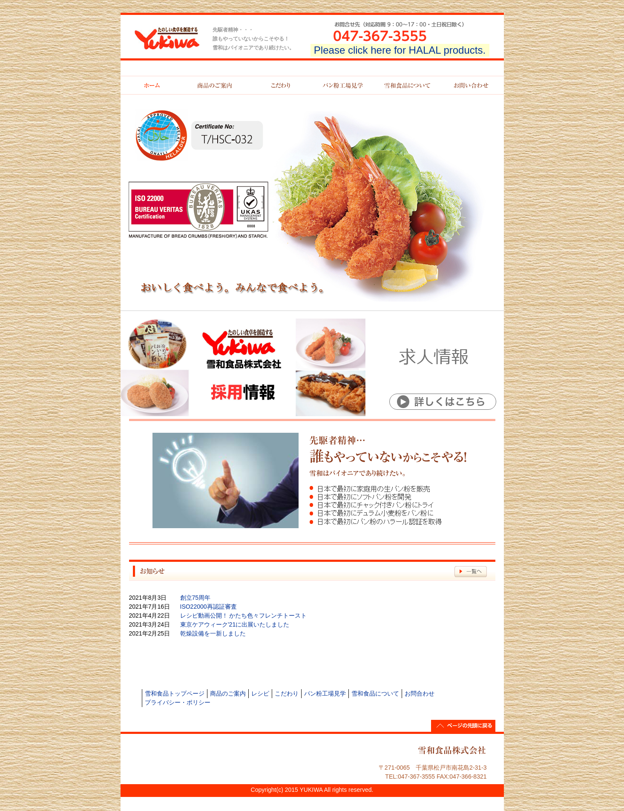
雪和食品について (375, 693)
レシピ (260, 693)
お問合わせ (419, 693)
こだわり (287, 693)
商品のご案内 (228, 693)
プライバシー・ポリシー (177, 702)
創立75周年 (195, 597)
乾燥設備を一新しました (213, 633)
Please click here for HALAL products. (400, 50)
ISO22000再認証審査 (208, 606)
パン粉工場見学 (325, 693)
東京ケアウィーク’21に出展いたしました (235, 624)
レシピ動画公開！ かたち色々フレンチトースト (243, 615)
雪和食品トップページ (174, 693)
